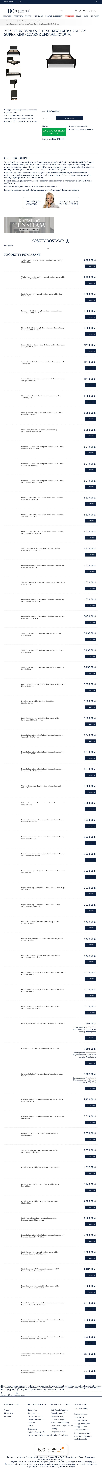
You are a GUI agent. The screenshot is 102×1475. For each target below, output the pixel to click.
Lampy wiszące (80, 1426)
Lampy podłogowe (82, 1423)
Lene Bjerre (79, 1417)
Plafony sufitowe (81, 1430)
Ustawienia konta (35, 1416)
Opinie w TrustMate (59, 1435)
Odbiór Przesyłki (58, 1419)
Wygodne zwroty (58, 1432)
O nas (98, 2)
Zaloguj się (32, 1410)
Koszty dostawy (57, 1416)
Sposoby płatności (59, 1413)
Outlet (30, 1426)
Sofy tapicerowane (82, 1433)
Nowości (31, 1422)
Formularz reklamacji (60, 1422)
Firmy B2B (8, 1413)
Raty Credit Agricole (59, 1410)
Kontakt (7, 1416)
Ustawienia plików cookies (39, 1435)
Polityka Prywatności (36, 1432)
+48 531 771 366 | (8, 2)
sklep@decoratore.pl (22, 2)
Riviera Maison (80, 1414)
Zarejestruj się (34, 1413)
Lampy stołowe (80, 1420)
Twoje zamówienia (36, 1419)
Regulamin (32, 1429)
